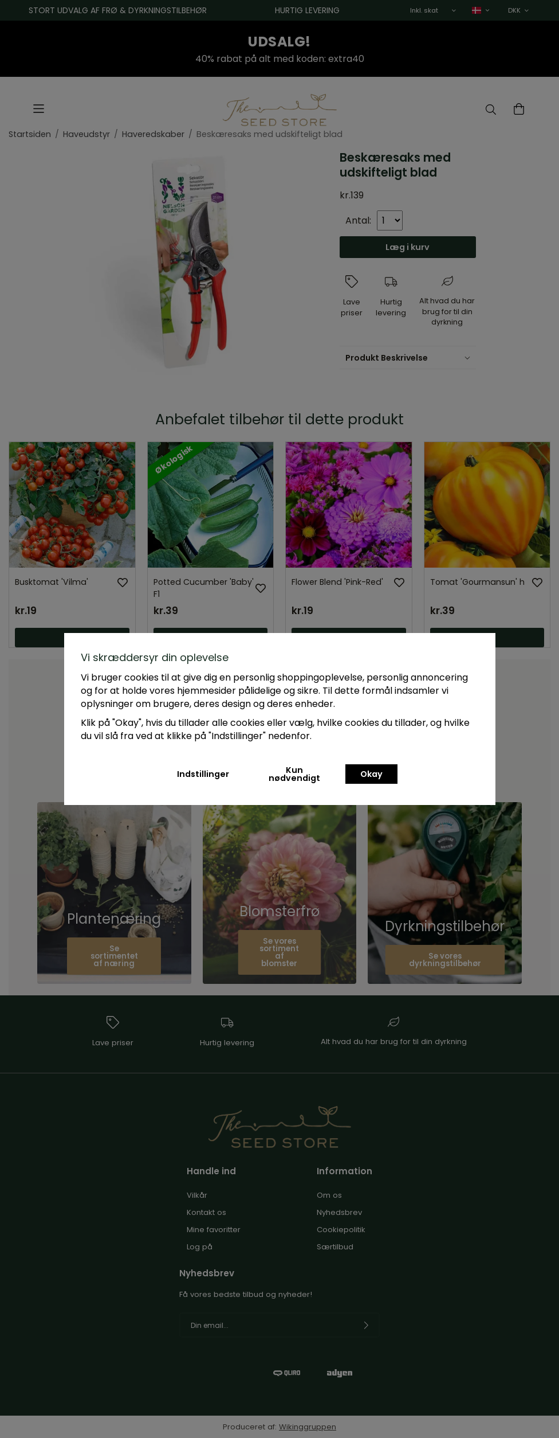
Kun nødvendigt (294, 774)
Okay (371, 774)
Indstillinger (203, 774)
